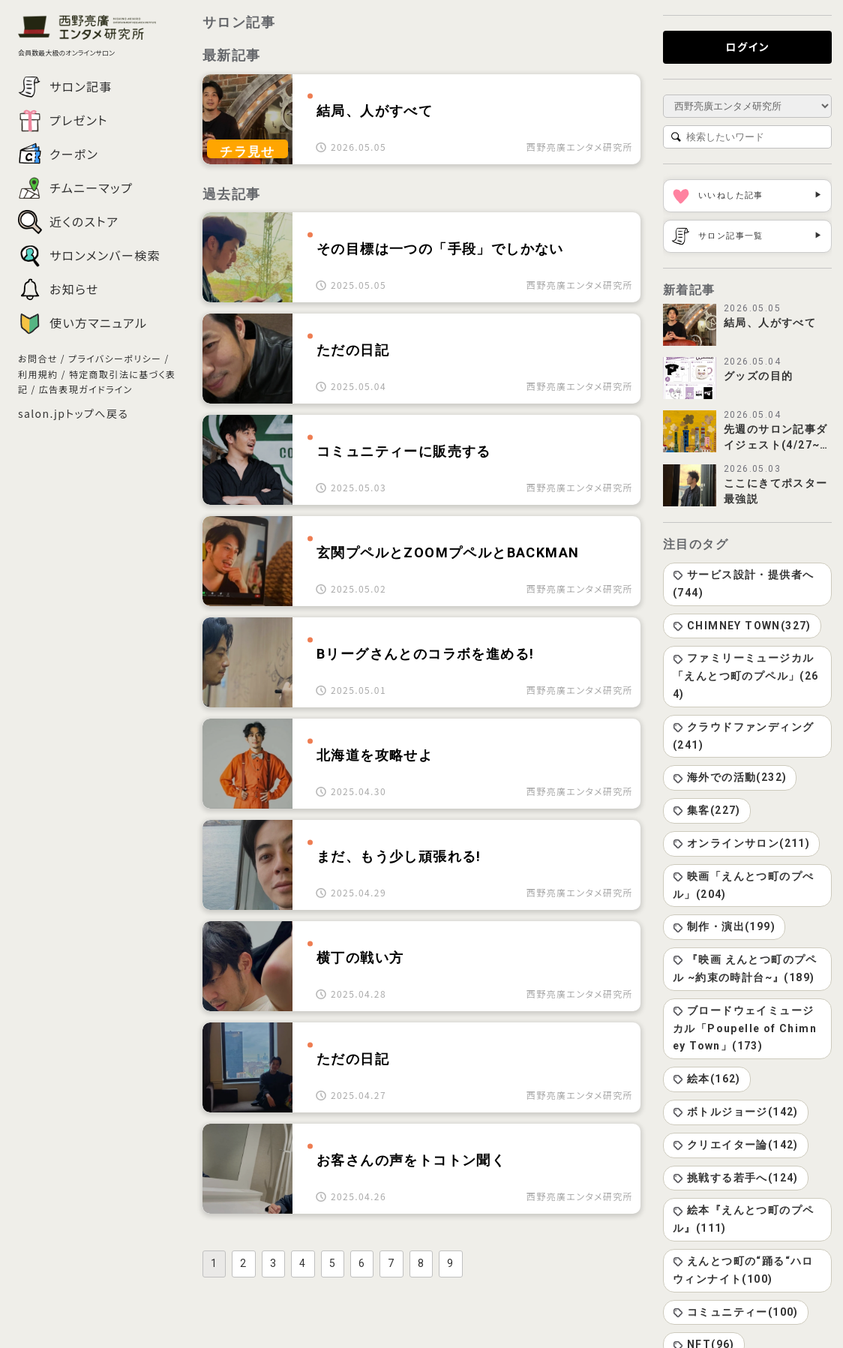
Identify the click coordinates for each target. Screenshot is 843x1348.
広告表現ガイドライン (86, 389)
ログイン (747, 46)
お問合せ (38, 358)
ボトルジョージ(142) (736, 1112)
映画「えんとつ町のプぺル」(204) (743, 885)
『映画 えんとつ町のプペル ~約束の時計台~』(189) (745, 968)
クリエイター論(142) (736, 1145)
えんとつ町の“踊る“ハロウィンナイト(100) (743, 1270)
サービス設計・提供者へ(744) (743, 584)
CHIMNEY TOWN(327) (742, 626)
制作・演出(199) (724, 926)
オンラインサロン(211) (741, 843)
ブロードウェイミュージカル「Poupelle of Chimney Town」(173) (745, 1028)
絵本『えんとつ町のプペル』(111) (743, 1219)
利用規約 (38, 374)
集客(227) (707, 810)
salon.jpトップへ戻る (73, 413)
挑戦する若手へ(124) (736, 1178)
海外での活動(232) (730, 777)
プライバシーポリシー (114, 358)
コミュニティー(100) (736, 1312)
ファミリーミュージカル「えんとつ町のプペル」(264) (746, 676)
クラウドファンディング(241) (743, 736)
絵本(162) (707, 1079)
